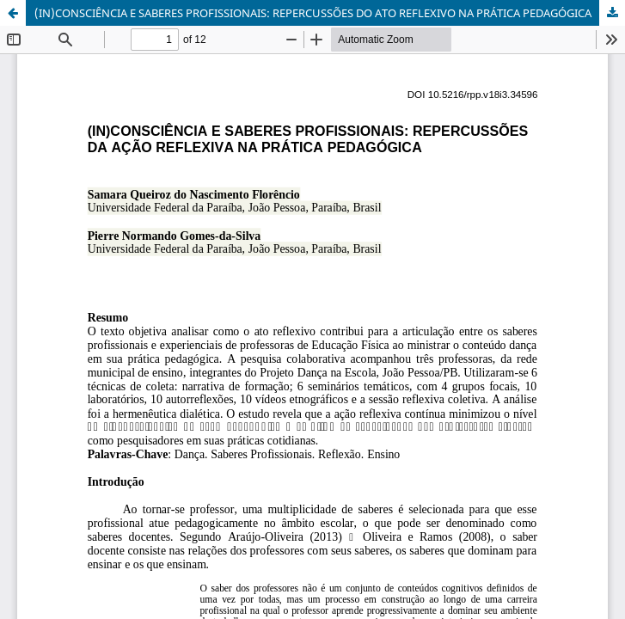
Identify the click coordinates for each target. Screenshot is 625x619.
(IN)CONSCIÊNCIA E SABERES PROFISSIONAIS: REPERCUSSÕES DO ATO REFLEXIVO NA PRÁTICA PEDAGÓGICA (312, 13)
